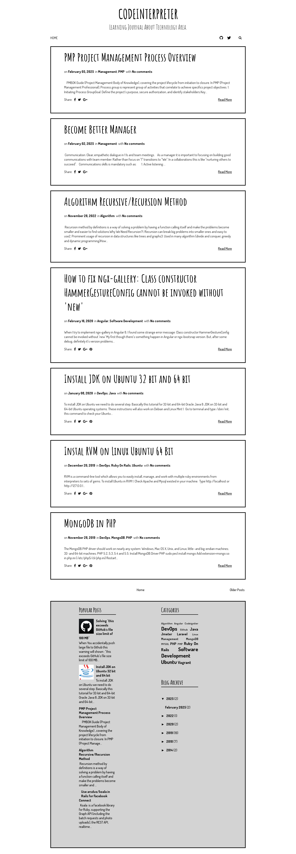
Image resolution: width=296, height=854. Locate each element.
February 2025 (176, 707)
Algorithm (107, 216)
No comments (142, 72)
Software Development (126, 321)
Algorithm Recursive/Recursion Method (125, 201)
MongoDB (118, 538)
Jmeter (166, 634)
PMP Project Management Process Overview (130, 57)
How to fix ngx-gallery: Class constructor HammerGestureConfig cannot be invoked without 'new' (143, 292)
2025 (170, 699)
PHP (129, 538)
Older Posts (237, 590)
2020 (170, 724)
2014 (169, 750)
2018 (169, 741)
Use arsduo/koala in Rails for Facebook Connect (94, 796)
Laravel (182, 634)
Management (107, 72)
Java (112, 393)
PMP (121, 72)
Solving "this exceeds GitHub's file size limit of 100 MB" (96, 629)
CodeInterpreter (148, 14)
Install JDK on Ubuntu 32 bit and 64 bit (127, 379)
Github (184, 629)
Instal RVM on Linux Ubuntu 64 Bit (118, 451)
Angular (102, 321)
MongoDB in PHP (90, 523)
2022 (170, 716)
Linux (195, 634)
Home (54, 38)
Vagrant (184, 662)
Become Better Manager (100, 129)
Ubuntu (137, 465)
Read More (225, 100)
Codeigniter (191, 623)
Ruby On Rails (121, 465)
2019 (169, 733)
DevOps (102, 393)
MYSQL (165, 644)
